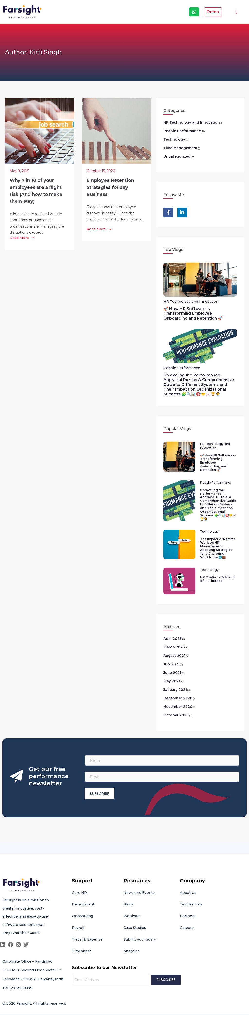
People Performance (182, 131)
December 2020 (177, 692)
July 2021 (171, 658)
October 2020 (176, 709)
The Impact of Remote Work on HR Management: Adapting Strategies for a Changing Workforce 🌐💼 (217, 542)
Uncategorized (176, 156)
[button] (236, 12)
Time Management (180, 148)
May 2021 (171, 675)
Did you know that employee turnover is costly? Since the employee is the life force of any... (115, 213)
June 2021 (172, 666)
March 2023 (174, 641)
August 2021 (174, 649)
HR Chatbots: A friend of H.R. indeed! (217, 572)
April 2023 (172, 632)
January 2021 (175, 683)
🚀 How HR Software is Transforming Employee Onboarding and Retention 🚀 (193, 313)
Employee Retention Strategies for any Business (110, 187)
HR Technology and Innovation (191, 122)
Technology (174, 139)
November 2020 (177, 700)
